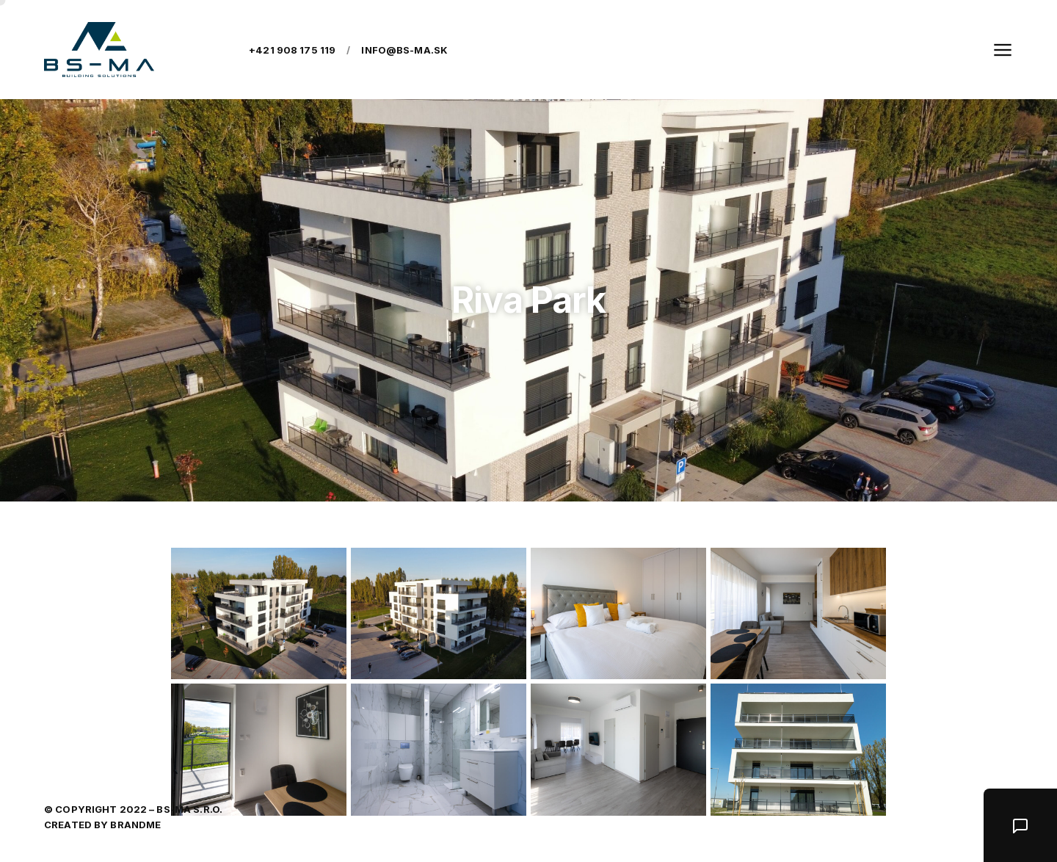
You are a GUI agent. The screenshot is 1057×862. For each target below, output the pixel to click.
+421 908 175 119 (292, 50)
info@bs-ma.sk (404, 50)
